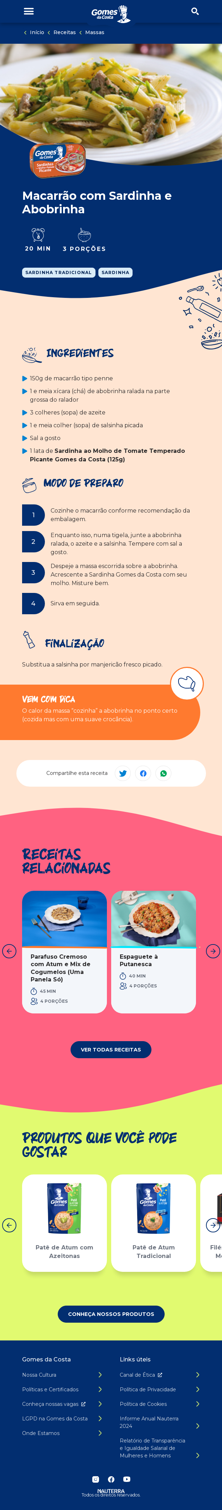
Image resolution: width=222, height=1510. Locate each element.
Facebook (111, 1479)
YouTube (127, 1479)
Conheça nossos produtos (111, 1314)
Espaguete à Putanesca (139, 960)
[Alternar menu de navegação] (29, 11)
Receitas (64, 32)
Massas (94, 32)
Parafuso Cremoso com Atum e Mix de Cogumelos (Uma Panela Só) (61, 968)
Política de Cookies (143, 1404)
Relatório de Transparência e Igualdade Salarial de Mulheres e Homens (152, 1448)
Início (37, 32)
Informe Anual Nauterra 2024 (149, 1422)
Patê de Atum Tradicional (153, 1252)
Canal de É (142, 1375)
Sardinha (116, 272)
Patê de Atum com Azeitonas (64, 1252)
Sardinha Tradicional (58, 272)
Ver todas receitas (111, 1049)
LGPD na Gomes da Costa (55, 1418)
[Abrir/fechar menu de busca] (195, 11)
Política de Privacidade (148, 1389)
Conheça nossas (55, 1404)
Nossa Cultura (39, 1375)
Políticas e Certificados (50, 1389)
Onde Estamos (41, 1433)
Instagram (95, 1479)
